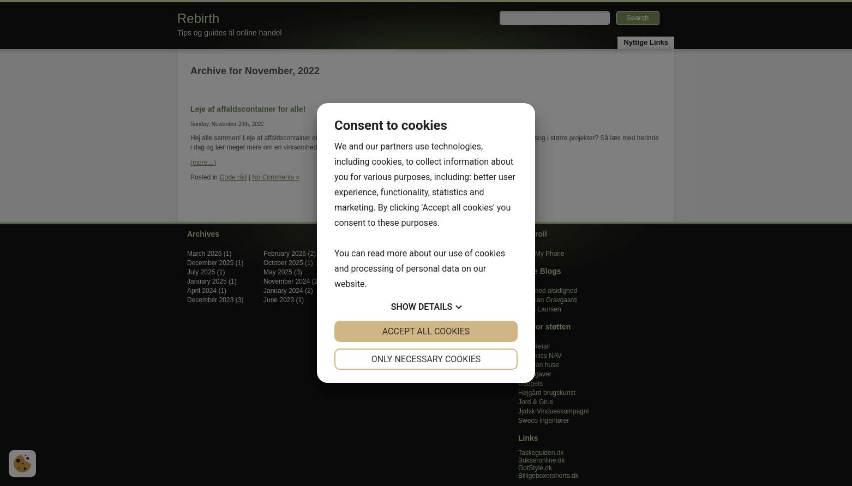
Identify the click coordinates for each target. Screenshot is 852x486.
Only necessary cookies (426, 359)
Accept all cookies (426, 331)
